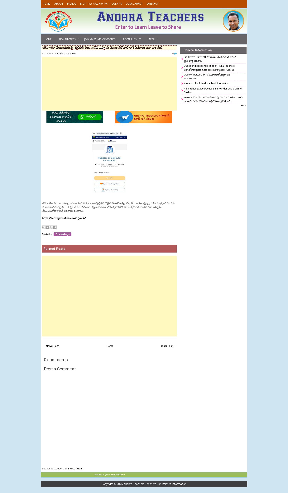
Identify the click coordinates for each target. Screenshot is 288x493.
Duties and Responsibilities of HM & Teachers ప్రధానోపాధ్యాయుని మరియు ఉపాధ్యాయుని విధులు (209, 67)
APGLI (152, 39)
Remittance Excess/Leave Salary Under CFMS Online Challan (213, 90)
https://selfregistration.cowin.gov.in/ (64, 218)
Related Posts (54, 249)
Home (46, 3)
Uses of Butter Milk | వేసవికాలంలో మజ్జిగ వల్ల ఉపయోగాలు (207, 76)
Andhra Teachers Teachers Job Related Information (154, 484)
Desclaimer (134, 3)
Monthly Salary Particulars (101, 3)
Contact (152, 3)
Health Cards (67, 39)
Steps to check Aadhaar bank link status (206, 83)
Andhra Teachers (66, 53)
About (58, 3)
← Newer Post (51, 346)
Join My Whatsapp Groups (100, 39)
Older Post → (168, 346)
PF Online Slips (132, 39)
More (243, 105)
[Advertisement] (109, 84)
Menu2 (71, 3)
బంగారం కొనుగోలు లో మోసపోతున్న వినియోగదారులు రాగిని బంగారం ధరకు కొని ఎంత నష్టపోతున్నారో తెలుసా (213, 99)
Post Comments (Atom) (70, 468)
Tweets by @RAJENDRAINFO (109, 474)
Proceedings (62, 234)
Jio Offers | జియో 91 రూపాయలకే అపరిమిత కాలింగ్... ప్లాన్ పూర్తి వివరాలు (211, 59)
